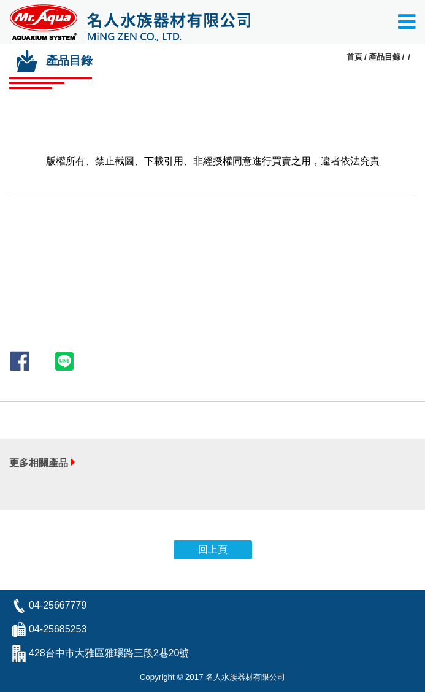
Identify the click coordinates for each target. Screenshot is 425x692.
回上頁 (213, 549)
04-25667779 (57, 605)
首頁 (354, 56)
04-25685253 (57, 629)
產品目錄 (384, 56)
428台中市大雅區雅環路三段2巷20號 (109, 653)
